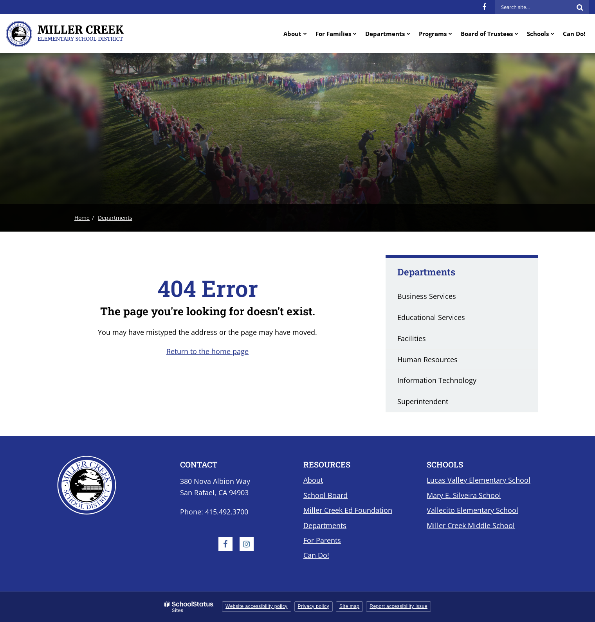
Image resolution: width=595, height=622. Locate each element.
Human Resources (427, 359)
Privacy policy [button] (313, 606)
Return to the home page (207, 351)
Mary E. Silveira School (464, 495)
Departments (115, 217)
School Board (325, 495)
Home (82, 217)
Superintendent (422, 401)
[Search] (579, 7)
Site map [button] (349, 606)
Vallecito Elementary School (472, 510)
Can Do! (316, 555)
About (313, 480)
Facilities (411, 338)
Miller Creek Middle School (471, 525)
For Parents (322, 540)
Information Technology (436, 380)
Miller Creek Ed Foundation (347, 510)
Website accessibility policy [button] (256, 606)
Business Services (426, 296)
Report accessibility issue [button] (398, 606)
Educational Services (431, 317)
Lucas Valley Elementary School (478, 480)
